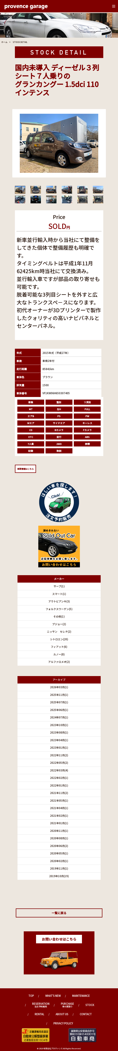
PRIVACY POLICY (63, 1023)
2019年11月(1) (59, 868)
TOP (31, 996)
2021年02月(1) (59, 815)
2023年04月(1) (59, 740)
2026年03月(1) (59, 687)
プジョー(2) (59, 624)
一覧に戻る (59, 913)
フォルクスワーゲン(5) (59, 609)
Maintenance (81, 996)
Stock (89, 1005)
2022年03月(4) (59, 770)
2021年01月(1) (59, 823)
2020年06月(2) (59, 846)
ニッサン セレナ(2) (59, 631)
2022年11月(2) (59, 755)
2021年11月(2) (59, 793)
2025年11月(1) (59, 695)
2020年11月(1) (59, 831)
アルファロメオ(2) (59, 662)
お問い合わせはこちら (59, 939)
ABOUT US (62, 1014)
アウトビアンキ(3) (59, 601)
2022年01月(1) (59, 785)
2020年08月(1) (59, 838)
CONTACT (86, 1014)
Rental (39, 1014)
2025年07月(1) (59, 702)
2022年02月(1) (59, 778)
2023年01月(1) (59, 747)
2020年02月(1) (59, 861)
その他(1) (59, 616)
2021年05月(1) (59, 800)
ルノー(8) (59, 654)
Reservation (40, 1005)
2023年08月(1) (59, 732)
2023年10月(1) (59, 725)
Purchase (67, 1005)
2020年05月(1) (59, 853)
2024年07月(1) (59, 717)
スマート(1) (59, 594)
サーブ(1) (59, 586)
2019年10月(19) (59, 876)
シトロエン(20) (59, 639)
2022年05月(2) (59, 762)
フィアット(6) (59, 646)
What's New (53, 996)
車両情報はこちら (25, 468)
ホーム (4, 41)
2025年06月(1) (59, 710)
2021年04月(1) (59, 808)
